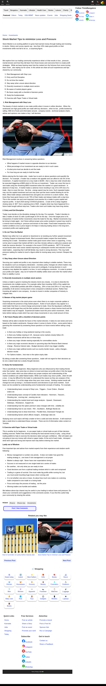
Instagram (27, 646)
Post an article (27, 620)
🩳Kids (20, 598)
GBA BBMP (29, 15)
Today (20, 15)
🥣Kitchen (9, 583)
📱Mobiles (54, 598)
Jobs (56, 15)
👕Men (9, 590)
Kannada (23, 10)
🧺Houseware (20, 583)
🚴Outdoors (65, 583)
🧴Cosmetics (54, 583)
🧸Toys (32, 598)
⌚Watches (54, 590)
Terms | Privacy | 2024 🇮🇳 (37, 671)
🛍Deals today (9, 576)
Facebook (27, 641)
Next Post (67, 560)
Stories (50, 10)
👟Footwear (43, 590)
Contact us (43, 640)
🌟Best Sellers (31, 576)
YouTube (27, 651)
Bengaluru (14, 10)
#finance (12, 503)
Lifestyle (32, 10)
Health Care (41, 10)
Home (5, 35)
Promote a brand (46, 620)
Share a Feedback (46, 644)
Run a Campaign (46, 631)
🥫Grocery (32, 583)
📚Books (54, 576)
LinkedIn (26, 661)
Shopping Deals (66, 15)
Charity (65, 10)
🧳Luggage (65, 590)
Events (49, 15)
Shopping (7, 631)
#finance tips (21, 503)
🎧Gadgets (43, 598)
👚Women (20, 590)
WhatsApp (27, 666)
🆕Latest (20, 576)
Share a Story (27, 623)
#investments (31, 503)
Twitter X (90, 15)
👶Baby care (9, 598)
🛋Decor (65, 576)
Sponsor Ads (44, 627)
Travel (6, 10)
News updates (40, 15)
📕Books (9, 605)
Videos (13, 15)
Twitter (26, 656)
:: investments (12, 35)
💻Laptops (66, 598)
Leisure (58, 10)
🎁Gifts (43, 576)
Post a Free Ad (45, 623)
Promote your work (29, 631)
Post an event (27, 627)
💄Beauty (43, 583)
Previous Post (9, 560)
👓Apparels (32, 590)
